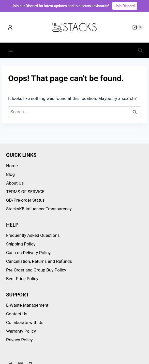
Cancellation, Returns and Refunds (39, 261)
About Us (15, 183)
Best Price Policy (22, 278)
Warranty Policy (21, 331)
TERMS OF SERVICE (25, 191)
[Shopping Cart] (137, 27)
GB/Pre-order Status (25, 200)
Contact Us (16, 313)
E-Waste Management (27, 305)
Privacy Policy (19, 339)
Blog (10, 174)
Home (12, 165)
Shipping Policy (21, 243)
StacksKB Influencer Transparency (39, 208)
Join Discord (125, 6)
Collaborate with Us (24, 322)
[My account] (10, 27)
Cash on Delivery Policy (28, 252)
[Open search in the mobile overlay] (140, 50)
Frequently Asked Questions (33, 235)
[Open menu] (11, 50)
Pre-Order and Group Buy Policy (36, 269)
